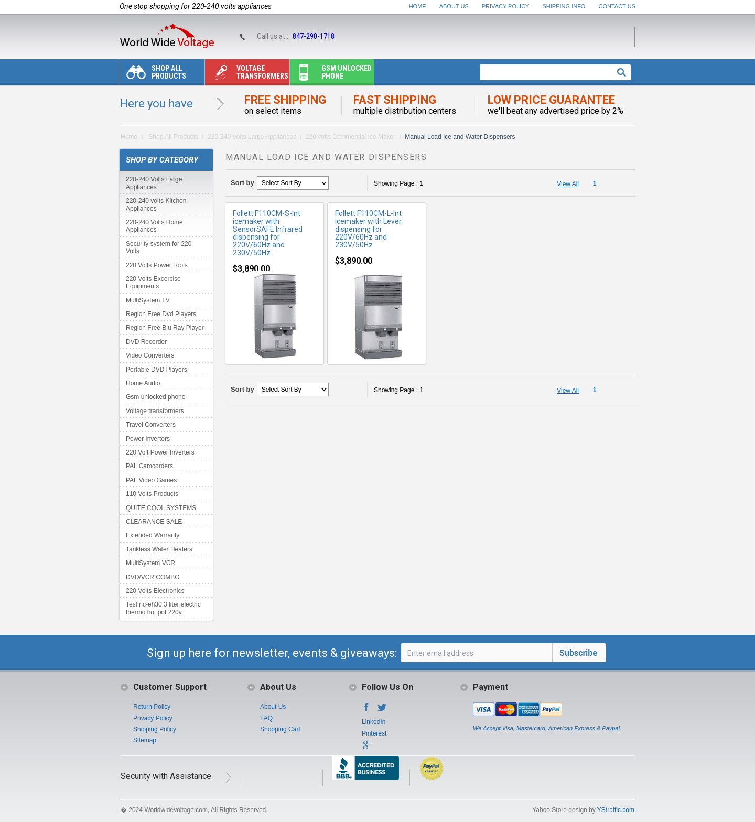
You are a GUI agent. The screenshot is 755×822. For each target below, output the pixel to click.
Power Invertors (148, 438)
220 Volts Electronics (155, 590)
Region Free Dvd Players (161, 314)
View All (568, 184)
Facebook (366, 710)
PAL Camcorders (149, 466)
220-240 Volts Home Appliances (154, 226)
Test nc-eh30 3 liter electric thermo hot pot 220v (163, 608)
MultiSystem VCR (150, 563)
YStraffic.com (615, 810)
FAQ (266, 718)
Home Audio (143, 383)
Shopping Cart (280, 729)
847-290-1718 (314, 36)
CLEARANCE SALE (154, 521)
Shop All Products (153, 74)
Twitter (382, 710)
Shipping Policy (154, 729)
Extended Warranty (152, 535)
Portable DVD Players (156, 369)
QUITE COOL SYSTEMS (161, 508)
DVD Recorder (146, 341)
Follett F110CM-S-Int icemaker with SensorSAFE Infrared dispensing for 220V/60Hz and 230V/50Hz (268, 233)
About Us (454, 6)
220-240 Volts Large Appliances (252, 136)
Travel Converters (151, 424)
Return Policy (151, 706)
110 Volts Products (152, 493)
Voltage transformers (246, 74)
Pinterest (374, 733)
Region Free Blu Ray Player (165, 327)
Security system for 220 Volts (158, 247)
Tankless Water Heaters (159, 549)
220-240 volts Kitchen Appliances (156, 204)
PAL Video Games (151, 480)
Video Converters (150, 355)
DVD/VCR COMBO (153, 577)
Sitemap (144, 740)
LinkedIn (373, 722)
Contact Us (617, 6)
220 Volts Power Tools (157, 265)
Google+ (366, 748)
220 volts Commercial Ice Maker (350, 136)
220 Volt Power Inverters (160, 452)
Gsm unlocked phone (331, 74)
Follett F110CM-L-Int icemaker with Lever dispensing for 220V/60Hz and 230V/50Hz (368, 229)
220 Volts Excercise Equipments (153, 282)
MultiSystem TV (148, 300)
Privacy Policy (506, 6)
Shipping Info (564, 6)
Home (417, 6)
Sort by (242, 183)
